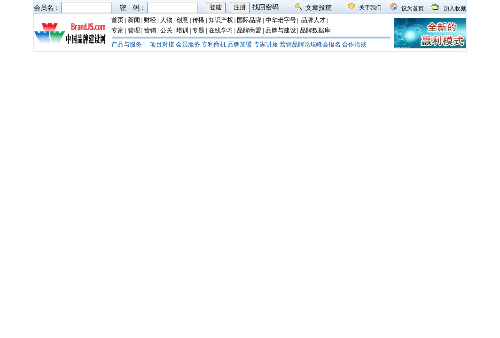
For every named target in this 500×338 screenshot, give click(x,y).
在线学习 (221, 30)
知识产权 (221, 19)
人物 (166, 19)
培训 (182, 30)
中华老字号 (281, 19)
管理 (134, 30)
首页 (117, 19)
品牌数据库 (315, 30)
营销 (150, 30)
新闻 (134, 19)
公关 (166, 30)
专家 (117, 30)
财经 (150, 19)
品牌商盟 (249, 30)
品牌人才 (313, 19)
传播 (198, 19)
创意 (182, 19)
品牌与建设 (281, 30)
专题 (198, 30)
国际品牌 (249, 19)
